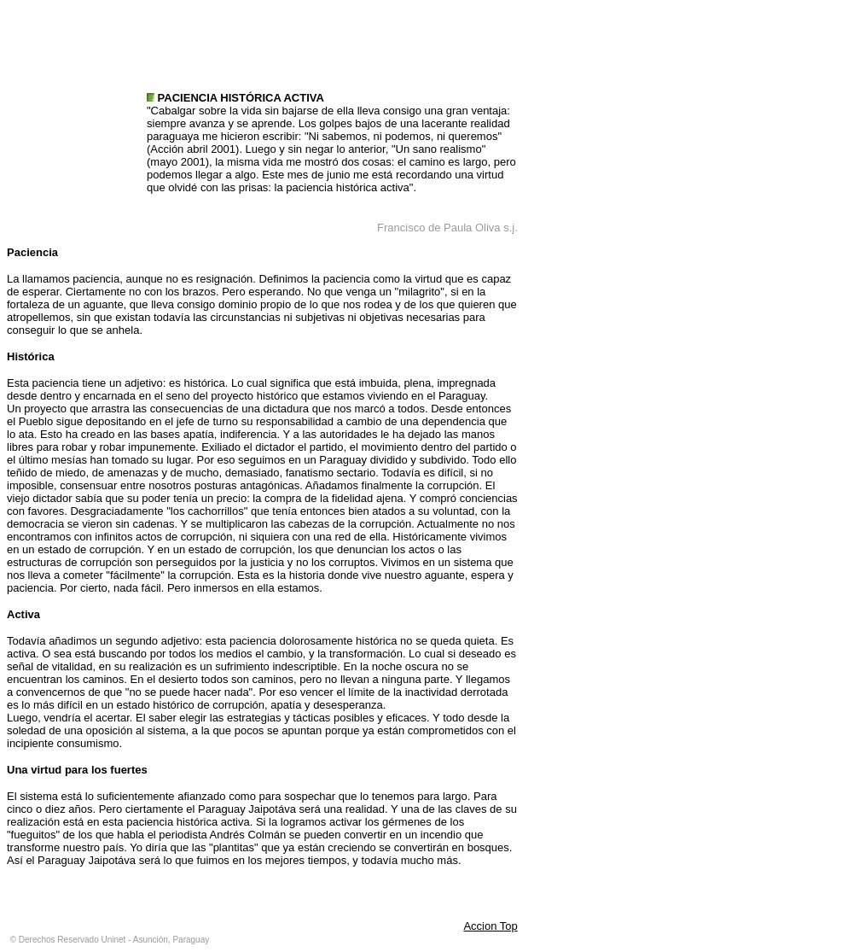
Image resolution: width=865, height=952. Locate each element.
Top (509, 926)
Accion (481, 926)
